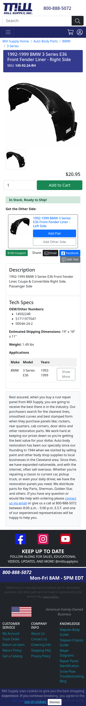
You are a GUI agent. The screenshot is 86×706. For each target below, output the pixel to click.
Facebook (70, 253)
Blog (63, 681)
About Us (38, 633)
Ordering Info (41, 645)
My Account (11, 633)
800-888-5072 (57, 8)
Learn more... (50, 596)
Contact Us (39, 639)
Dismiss (55, 702)
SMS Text (70, 259)
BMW (66, 41)
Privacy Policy (41, 656)
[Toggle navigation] (8, 32)
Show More (66, 374)
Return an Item (13, 645)
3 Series (13, 46)
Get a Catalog (12, 656)
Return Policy (12, 650)
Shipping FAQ (41, 650)
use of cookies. (35, 702)
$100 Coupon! (16, 253)
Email (51, 253)
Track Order (11, 639)
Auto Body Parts (45, 41)
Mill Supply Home (15, 41)
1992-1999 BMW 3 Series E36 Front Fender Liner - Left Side (52, 222)
